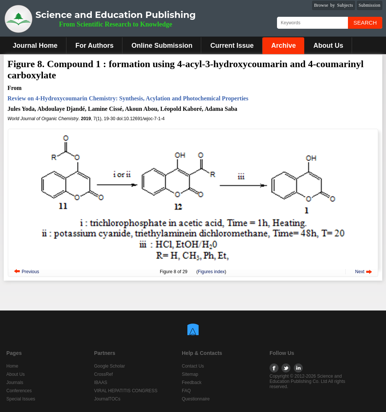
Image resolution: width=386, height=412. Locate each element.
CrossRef (103, 374)
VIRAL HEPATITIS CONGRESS (126, 390)
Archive (283, 45)
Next (359, 271)
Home (12, 366)
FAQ (186, 390)
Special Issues (20, 399)
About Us (328, 45)
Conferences (19, 390)
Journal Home (35, 45)
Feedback (192, 382)
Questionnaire (196, 399)
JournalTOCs (107, 399)
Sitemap (190, 374)
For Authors (94, 45)
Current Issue (231, 45)
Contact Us (193, 366)
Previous (30, 271)
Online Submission (161, 45)
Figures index (211, 271)
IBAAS (100, 382)
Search (365, 22)
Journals (14, 382)
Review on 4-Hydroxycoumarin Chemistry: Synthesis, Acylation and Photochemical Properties (127, 98)
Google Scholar (109, 366)
